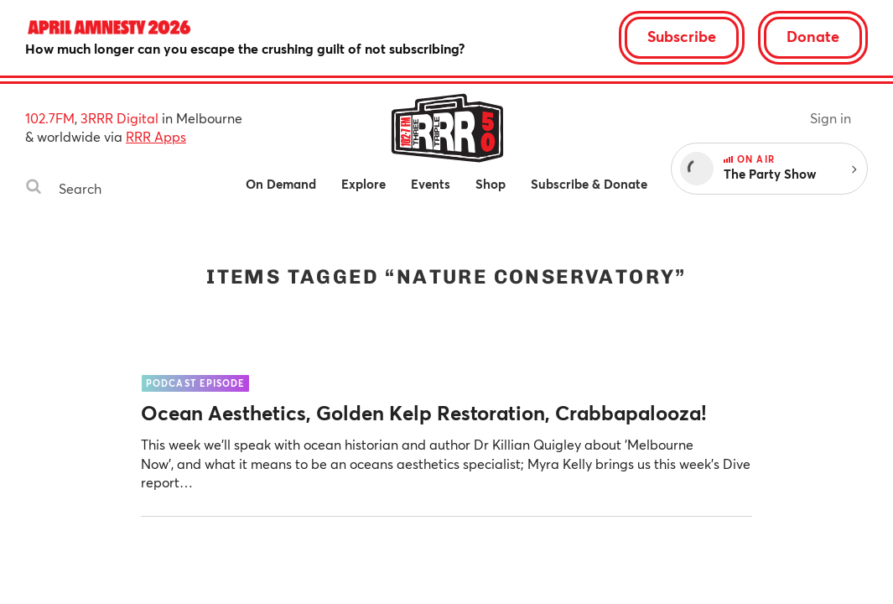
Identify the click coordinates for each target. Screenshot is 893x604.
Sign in (830, 118)
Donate (813, 36)
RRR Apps (156, 136)
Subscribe (681, 36)
